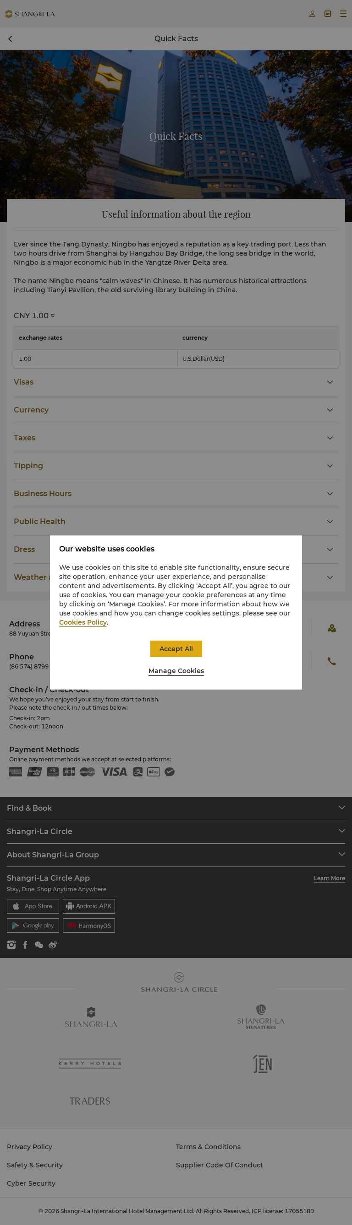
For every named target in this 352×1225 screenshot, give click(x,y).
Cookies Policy (83, 622)
